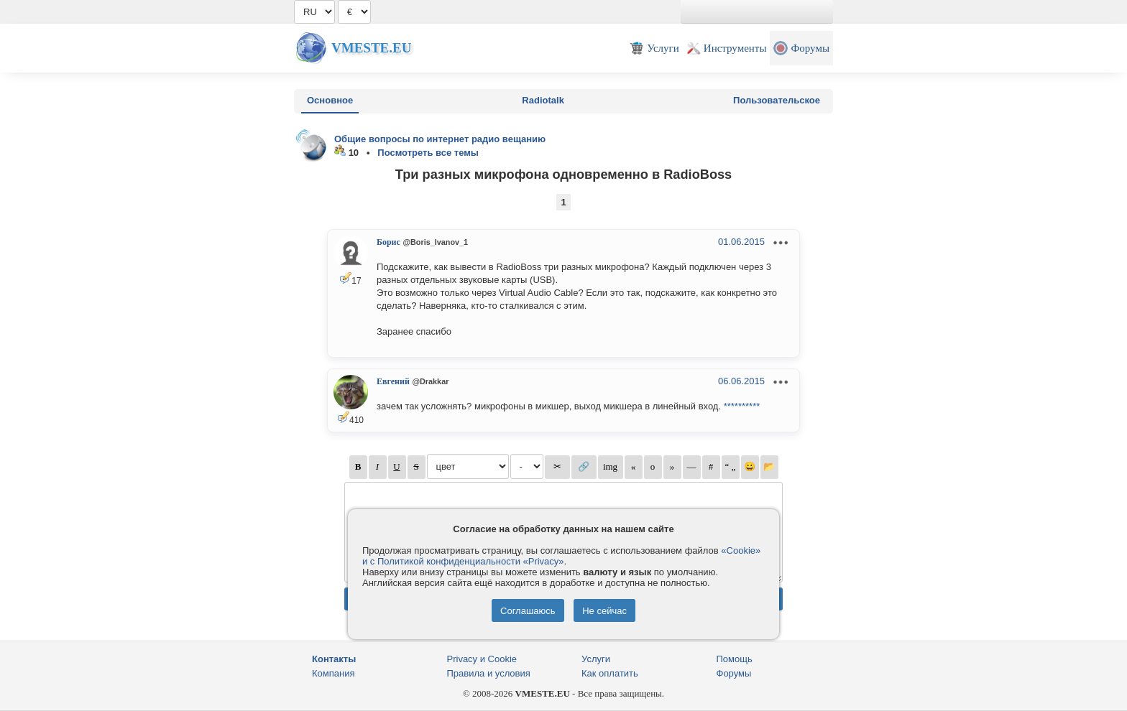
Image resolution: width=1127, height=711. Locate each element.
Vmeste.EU (371, 47)
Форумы (734, 673)
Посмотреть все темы (428, 152)
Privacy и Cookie (482, 659)
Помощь (735, 659)
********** (742, 406)
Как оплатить (609, 673)
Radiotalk (543, 100)
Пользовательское (776, 100)
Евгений (393, 381)
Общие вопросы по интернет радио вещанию (440, 139)
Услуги (595, 659)
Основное (330, 100)
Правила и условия (488, 673)
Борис (388, 242)
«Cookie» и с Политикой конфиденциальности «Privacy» (561, 556)
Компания (333, 673)
